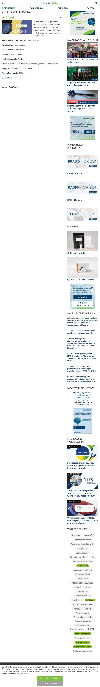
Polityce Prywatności (19, 673)
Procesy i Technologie (82, 609)
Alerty (60, 18)
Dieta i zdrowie (82, 553)
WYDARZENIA (36, 8)
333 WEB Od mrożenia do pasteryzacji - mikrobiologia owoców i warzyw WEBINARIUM (81, 368)
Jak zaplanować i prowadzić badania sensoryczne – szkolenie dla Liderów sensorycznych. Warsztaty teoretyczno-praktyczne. (82, 321)
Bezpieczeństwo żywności (82, 544)
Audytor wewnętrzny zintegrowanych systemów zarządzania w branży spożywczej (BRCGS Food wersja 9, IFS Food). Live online (81, 343)
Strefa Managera (82, 634)
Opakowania (82, 591)
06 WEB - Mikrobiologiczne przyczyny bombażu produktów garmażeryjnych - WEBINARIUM (81, 378)
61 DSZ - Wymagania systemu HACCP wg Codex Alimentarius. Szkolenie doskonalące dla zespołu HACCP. (81, 357)
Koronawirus (83, 578)
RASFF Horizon (74, 200)
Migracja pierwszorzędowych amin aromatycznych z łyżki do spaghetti (81, 108)
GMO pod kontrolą (76, 253)
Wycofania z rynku (82, 646)
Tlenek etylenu (82, 642)
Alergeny (76, 535)
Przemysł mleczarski (82, 617)
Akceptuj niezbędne (49, 684)
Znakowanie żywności (83, 651)
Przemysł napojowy (82, 621)
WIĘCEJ (90, 8)
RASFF (9, 78)
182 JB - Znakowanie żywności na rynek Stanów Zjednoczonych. (81, 331)
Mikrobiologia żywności (82, 583)
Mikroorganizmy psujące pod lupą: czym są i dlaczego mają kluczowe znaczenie (80, 465)
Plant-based (76, 600)
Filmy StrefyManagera (83, 561)
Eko (93, 557)
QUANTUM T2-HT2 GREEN (80, 279)
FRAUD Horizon (74, 173)
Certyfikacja (82, 548)
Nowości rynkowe (83, 587)
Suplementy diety (82, 638)
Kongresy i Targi (82, 574)
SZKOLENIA (63, 8)
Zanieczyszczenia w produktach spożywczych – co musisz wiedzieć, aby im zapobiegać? (82, 493)
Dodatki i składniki (78, 557)
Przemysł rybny (76, 629)
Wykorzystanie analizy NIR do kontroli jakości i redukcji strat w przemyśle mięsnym (82, 520)
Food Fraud (82, 566)
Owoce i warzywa (83, 596)
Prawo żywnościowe (82, 604)
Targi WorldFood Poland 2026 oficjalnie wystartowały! (81, 84)
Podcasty (90, 600)
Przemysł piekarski (82, 625)
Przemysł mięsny (83, 613)
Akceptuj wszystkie (49, 678)
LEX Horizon (73, 226)
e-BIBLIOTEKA (8, 8)
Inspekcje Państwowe (82, 570)
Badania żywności (83, 540)
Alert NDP (89, 535)
